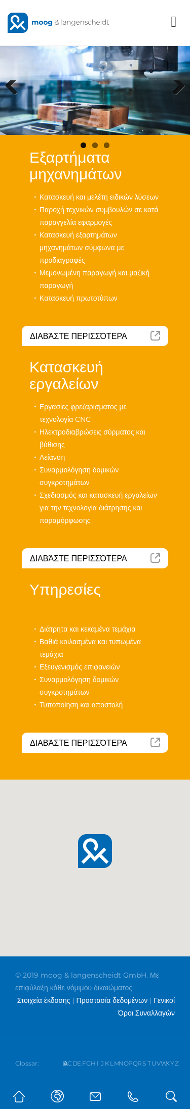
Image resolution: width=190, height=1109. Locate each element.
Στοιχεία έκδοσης (43, 1000)
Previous (15, 100)
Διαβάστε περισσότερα (78, 336)
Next (177, 100)
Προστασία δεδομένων (112, 1000)
